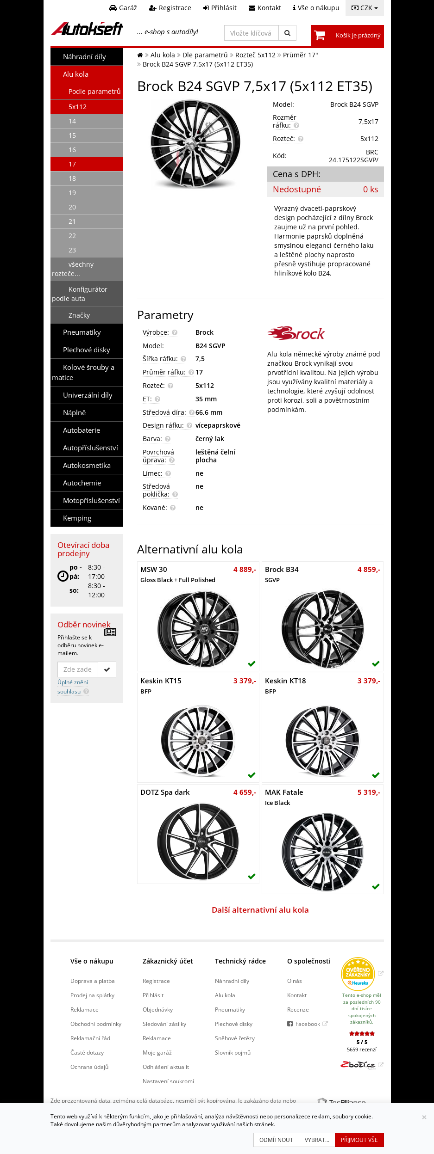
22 (72, 235)
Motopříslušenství (91, 500)
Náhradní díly (84, 56)
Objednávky (158, 1009)
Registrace (156, 980)
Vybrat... (317, 1140)
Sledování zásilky (164, 1023)
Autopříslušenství (90, 448)
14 (72, 121)
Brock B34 (282, 574)
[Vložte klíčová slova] (251, 33)
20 (72, 207)
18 (72, 178)
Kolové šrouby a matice (83, 372)
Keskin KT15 (161, 685)
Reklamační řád (90, 1038)
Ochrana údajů (89, 1066)
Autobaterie (81, 430)
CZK (365, 7)
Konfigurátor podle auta (79, 294)
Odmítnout (276, 1140)
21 (72, 221)
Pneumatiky (82, 332)
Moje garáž (157, 1052)
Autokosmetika (87, 465)
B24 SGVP (210, 345)
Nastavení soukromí (168, 1081)
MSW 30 (177, 574)
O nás (294, 980)
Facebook (308, 1023)
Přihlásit (153, 995)
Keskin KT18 (285, 685)
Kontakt (297, 995)
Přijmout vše (359, 1140)
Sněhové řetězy (235, 1038)
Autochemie (82, 483)
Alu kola (75, 74)
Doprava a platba (92, 980)
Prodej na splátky (92, 995)
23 (72, 250)
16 (72, 149)
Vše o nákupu (91, 961)
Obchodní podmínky (95, 1023)
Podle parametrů (95, 91)
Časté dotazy (87, 1052)
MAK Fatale (284, 797)
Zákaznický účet (168, 961)
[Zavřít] (424, 1117)
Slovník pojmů (233, 1052)
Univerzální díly (88, 395)
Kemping (77, 518)
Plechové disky (86, 350)
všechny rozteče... (73, 269)
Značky (79, 315)
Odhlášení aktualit (166, 1066)
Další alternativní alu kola (260, 909)
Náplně (74, 412)
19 (72, 192)
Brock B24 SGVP (354, 104)
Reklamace (84, 1009)
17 (72, 164)
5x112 (78, 106)
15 (72, 135)
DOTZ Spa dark (165, 792)
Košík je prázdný (358, 35)
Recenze (298, 1009)
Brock (204, 332)
